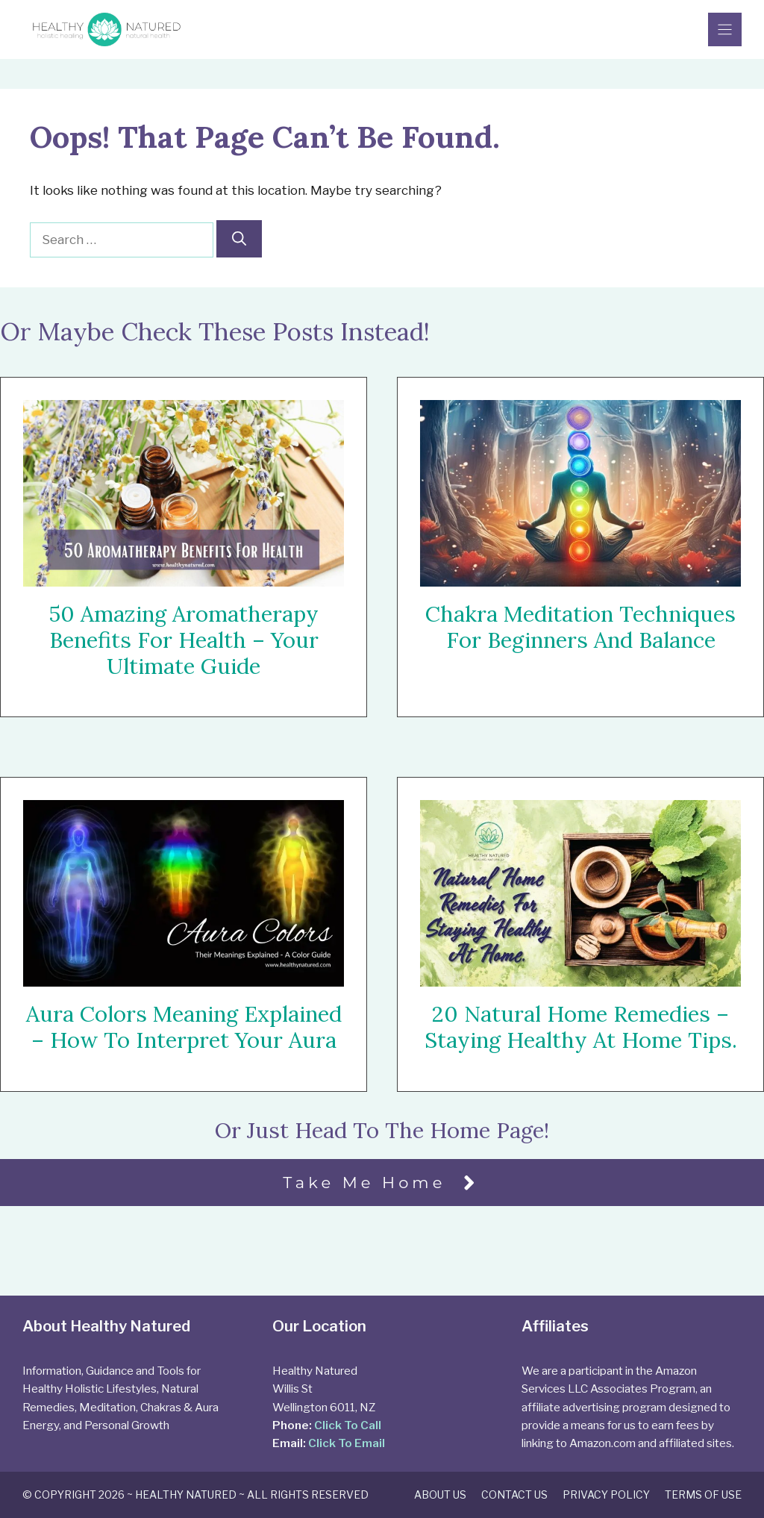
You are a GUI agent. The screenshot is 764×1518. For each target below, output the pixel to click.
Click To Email (346, 1443)
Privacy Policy (606, 1494)
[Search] (239, 239)
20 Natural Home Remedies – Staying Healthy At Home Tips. (581, 1028)
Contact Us (514, 1494)
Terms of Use (703, 1494)
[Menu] (725, 29)
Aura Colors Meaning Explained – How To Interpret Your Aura (184, 1027)
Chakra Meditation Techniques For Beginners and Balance (580, 627)
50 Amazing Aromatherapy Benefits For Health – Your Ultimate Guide (183, 640)
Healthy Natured (186, 1494)
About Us (440, 1494)
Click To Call (347, 1425)
